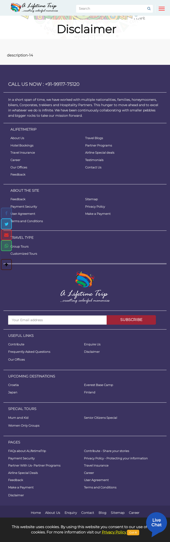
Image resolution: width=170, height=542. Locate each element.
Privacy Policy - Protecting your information (116, 458)
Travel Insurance (22, 152)
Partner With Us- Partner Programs (34, 465)
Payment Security (23, 206)
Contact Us (93, 167)
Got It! (133, 532)
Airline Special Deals (23, 473)
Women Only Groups (23, 425)
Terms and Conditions (26, 221)
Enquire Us (92, 344)
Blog (102, 513)
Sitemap (91, 199)
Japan (12, 392)
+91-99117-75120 (62, 84)
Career (15, 160)
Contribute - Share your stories (106, 451)
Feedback (17, 174)
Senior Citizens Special (100, 417)
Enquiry (71, 513)
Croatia (13, 385)
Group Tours (19, 246)
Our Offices (18, 167)
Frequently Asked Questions (29, 351)
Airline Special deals (99, 152)
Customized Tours (23, 253)
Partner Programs (98, 145)
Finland (89, 392)
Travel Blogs (94, 138)
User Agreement (22, 214)
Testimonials (94, 160)
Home (36, 513)
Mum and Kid (18, 417)
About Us (17, 138)
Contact (87, 513)
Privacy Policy (95, 206)
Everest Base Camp (98, 385)
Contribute (16, 344)
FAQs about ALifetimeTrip (27, 451)
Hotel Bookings (21, 145)
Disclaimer (92, 351)
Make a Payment (98, 214)
